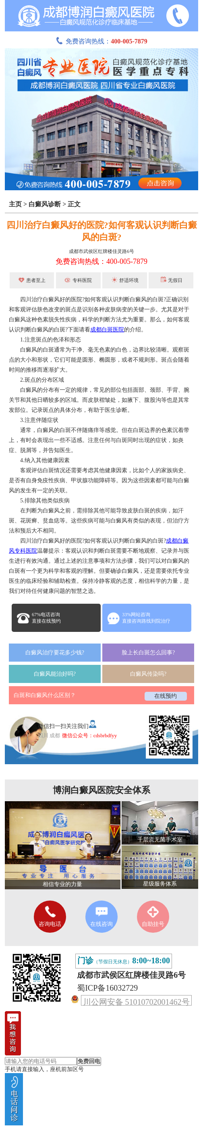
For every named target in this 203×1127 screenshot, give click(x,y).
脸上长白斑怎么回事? (148, 653)
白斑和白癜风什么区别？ (45, 695)
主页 (15, 204)
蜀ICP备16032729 (107, 987)
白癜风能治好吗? (55, 674)
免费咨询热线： (101, 41)
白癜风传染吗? (148, 674)
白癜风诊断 (45, 204)
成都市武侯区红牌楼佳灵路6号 (101, 251)
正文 (74, 204)
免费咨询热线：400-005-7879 (101, 261)
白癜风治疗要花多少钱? (54, 653)
